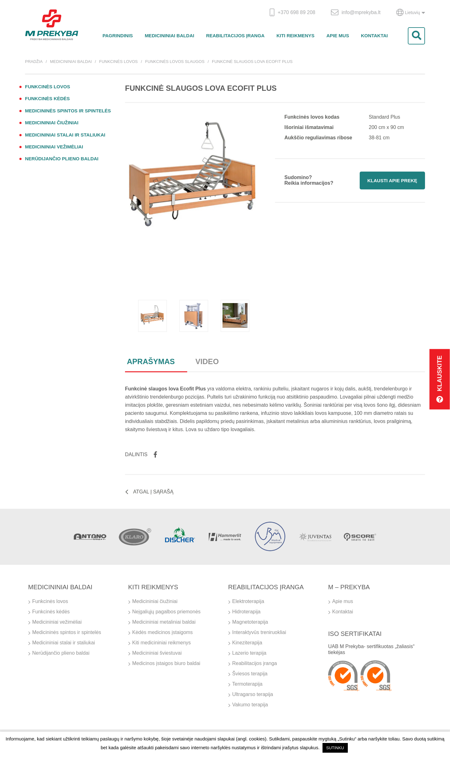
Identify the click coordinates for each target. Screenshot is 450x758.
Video (207, 361)
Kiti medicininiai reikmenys (161, 642)
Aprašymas (151, 361)
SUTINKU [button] (335, 747)
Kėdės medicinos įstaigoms (162, 632)
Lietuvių (410, 12)
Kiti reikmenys (296, 35)
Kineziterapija (247, 642)
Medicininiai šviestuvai (157, 653)
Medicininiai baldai (169, 35)
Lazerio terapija (249, 653)
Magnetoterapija (250, 622)
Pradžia (33, 61)
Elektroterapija (248, 601)
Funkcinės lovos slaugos (174, 61)
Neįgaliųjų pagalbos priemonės (166, 611)
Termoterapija (247, 684)
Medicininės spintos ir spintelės (68, 110)
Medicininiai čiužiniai (51, 122)
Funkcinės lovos (118, 61)
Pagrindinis (117, 35)
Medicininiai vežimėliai (54, 146)
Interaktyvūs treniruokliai (259, 632)
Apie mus (337, 35)
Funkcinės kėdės (47, 98)
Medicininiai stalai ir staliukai (65, 134)
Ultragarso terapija (252, 694)
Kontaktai (374, 35)
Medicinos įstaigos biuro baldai (166, 663)
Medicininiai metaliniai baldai (164, 622)
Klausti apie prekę (392, 180)
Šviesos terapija (250, 673)
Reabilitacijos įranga (235, 35)
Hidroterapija (246, 611)
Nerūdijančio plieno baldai (61, 158)
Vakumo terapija (250, 704)
